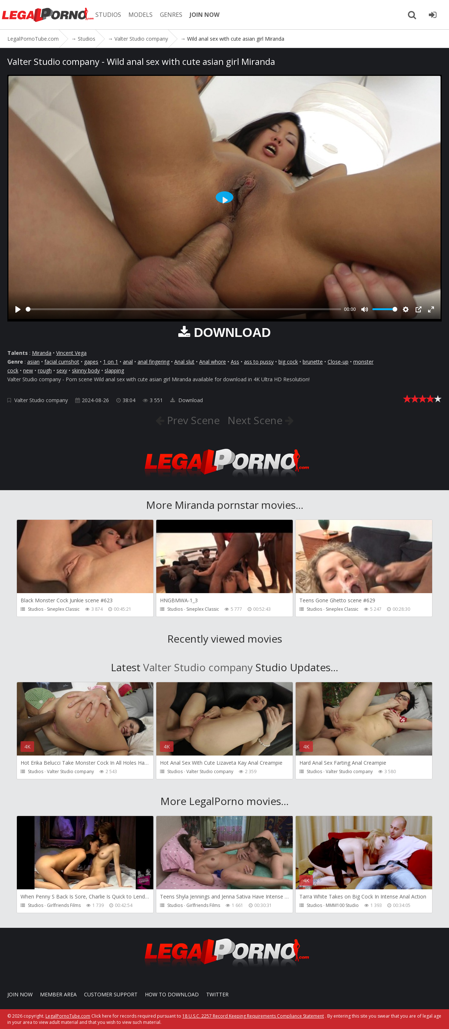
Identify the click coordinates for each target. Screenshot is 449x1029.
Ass (235, 361)
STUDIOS (108, 15)
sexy (61, 370)
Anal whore (212, 361)
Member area (58, 994)
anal (128, 361)
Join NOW (20, 994)
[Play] (18, 309)
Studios (35, 609)
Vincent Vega (71, 352)
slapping (114, 370)
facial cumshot (61, 361)
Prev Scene (192, 420)
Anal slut (184, 361)
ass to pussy (259, 361)
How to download (172, 994)
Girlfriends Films (64, 905)
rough (45, 370)
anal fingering (153, 361)
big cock (288, 361)
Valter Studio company (41, 400)
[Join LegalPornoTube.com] (432, 14)
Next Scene (256, 420)
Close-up (338, 361)
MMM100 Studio (342, 905)
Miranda (41, 352)
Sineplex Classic (63, 609)
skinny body (86, 370)
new (28, 370)
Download (186, 400)
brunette (313, 361)
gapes (91, 361)
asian (33, 361)
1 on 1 (110, 361)
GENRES (171, 15)
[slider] (183, 309)
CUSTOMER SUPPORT (111, 994)
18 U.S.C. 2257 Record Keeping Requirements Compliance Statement (253, 1016)
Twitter (217, 994)
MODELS (140, 15)
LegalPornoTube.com (48, 14)
